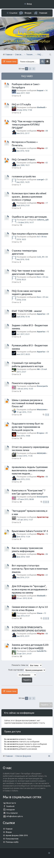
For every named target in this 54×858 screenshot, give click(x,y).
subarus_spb (43, 220)
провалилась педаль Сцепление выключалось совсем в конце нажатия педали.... (30, 470)
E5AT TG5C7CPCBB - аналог (27, 311)
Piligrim (40, 131)
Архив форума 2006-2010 (17, 835)
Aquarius (41, 314)
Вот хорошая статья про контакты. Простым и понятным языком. (30, 568)
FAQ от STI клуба (21, 104)
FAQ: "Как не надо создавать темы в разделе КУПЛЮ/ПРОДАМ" (28, 124)
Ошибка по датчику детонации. (29, 216)
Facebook (10, 806)
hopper (40, 90)
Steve (39, 613)
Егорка (40, 433)
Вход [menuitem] (29, 4)
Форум (9, 832)
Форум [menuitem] (28, 13)
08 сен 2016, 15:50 (25, 389)
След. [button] (33, 68)
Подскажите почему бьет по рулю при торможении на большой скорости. (27, 426)
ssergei (40, 179)
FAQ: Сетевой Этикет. (24, 159)
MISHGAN (41, 453)
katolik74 (41, 651)
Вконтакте (11, 803)
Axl (38, 237)
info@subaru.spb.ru (14, 816)
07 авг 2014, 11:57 (25, 520)
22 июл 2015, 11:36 (24, 456)
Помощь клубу (12, 842)
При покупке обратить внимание (30, 233)
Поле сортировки (27, 670)
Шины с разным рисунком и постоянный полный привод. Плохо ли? (28, 403)
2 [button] (30, 69)
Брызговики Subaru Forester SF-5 (30, 531)
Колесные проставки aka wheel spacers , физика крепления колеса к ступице (29, 196)
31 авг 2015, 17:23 (24, 412)
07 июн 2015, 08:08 (26, 499)
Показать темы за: (27, 665)
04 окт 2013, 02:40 (24, 598)
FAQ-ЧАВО (27, 76)
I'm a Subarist (12, 813)
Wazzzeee (42, 409)
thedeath (41, 107)
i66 (38, 369)
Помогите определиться (25, 383)
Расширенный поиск (47, 61)
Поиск (42, 61)
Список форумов (23, 756)
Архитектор (42, 517)
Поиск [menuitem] (50, 54)
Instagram (10, 810)
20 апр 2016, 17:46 (24, 110)
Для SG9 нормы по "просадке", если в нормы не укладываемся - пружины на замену (30, 589)
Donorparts (42, 386)
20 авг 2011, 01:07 (24, 654)
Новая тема (11, 61)
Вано (39, 277)
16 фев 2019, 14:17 (26, 222)
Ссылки (13, 13)
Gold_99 (40, 257)
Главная (43, 13)
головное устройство (24, 176)
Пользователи (12, 839)
